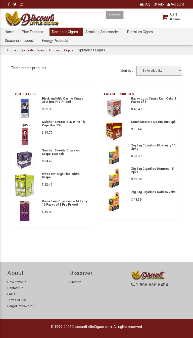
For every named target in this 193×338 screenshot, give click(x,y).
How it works (16, 282)
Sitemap (75, 282)
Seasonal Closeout (19, 41)
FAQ (145, 4)
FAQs (11, 294)
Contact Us (15, 288)
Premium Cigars (140, 32)
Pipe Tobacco (32, 32)
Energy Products (55, 41)
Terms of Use (17, 300)
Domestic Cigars (65, 32)
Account (175, 4)
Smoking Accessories (102, 32)
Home (9, 32)
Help (159, 4)
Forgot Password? (20, 306)
